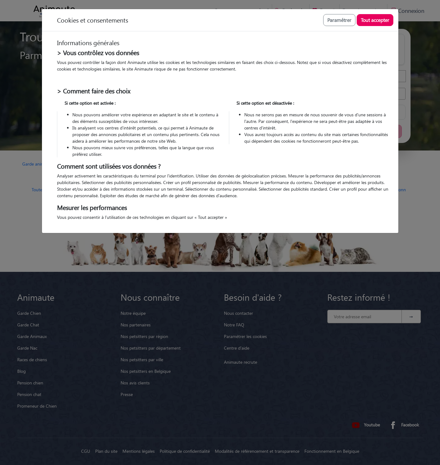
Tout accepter (375, 20)
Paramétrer (339, 20)
